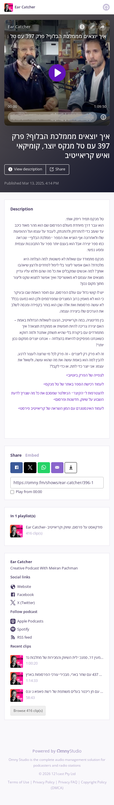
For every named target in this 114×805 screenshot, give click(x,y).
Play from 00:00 (26, 492)
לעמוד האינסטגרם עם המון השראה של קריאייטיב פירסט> (61, 408)
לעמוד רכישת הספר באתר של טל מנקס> (73, 384)
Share (57, 169)
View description (25, 169)
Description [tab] (21, 209)
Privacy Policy (44, 782)
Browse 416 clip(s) (28, 710)
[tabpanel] (57, 322)
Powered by (57, 751)
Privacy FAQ (67, 782)
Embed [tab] (32, 455)
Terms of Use (18, 782)
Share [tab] (16, 455)
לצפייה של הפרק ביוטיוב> (85, 375)
